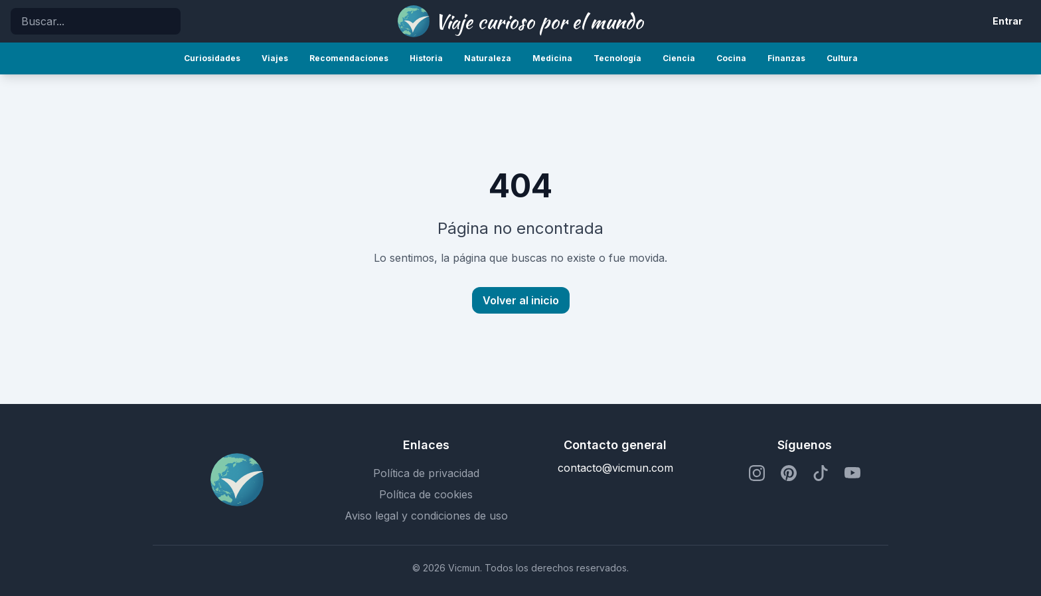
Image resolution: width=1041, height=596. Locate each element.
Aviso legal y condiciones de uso (426, 515)
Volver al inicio (521, 300)
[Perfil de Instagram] (757, 473)
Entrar (1007, 21)
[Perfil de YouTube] (852, 473)
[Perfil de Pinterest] (789, 473)
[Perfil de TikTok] (821, 473)
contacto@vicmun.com (615, 467)
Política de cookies (426, 494)
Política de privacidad (426, 473)
